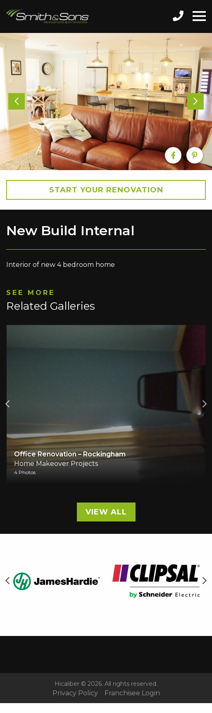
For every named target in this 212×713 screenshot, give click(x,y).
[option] (106, 101)
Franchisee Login (132, 693)
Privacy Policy (75, 693)
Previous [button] (7, 404)
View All (106, 512)
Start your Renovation (106, 189)
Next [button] (204, 404)
